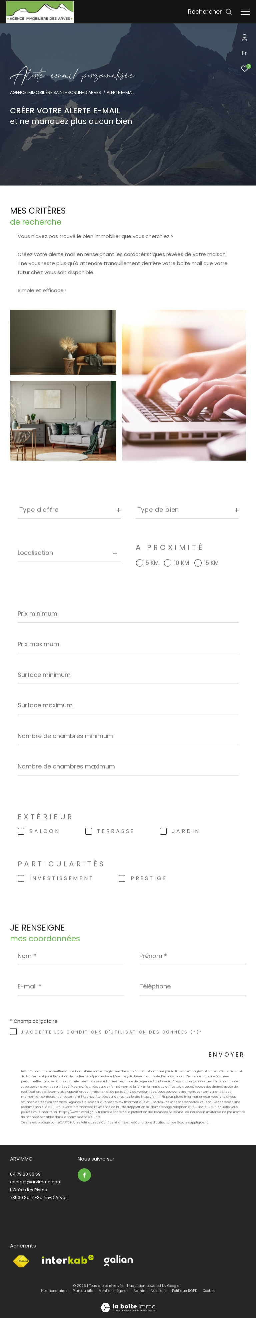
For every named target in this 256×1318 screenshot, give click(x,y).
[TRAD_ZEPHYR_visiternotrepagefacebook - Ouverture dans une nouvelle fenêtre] (84, 1175)
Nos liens (159, 1290)
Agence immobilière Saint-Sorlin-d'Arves (55, 92)
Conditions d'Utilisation (153, 1122)
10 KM (181, 563)
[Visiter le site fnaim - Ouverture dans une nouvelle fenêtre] (21, 1261)
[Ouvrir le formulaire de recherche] (210, 12)
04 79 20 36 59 (25, 1174)
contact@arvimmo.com (36, 1182)
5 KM (152, 563)
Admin (140, 1290)
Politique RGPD (184, 1290)
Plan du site (83, 1290)
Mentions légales (114, 1290)
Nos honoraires (54, 1290)
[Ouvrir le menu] (245, 11)
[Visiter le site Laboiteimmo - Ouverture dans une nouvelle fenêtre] (128, 1303)
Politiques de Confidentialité (103, 1122)
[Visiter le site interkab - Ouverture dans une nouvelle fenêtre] (68, 1259)
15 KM (211, 563)
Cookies (209, 1291)
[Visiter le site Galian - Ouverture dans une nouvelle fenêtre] (118, 1261)
